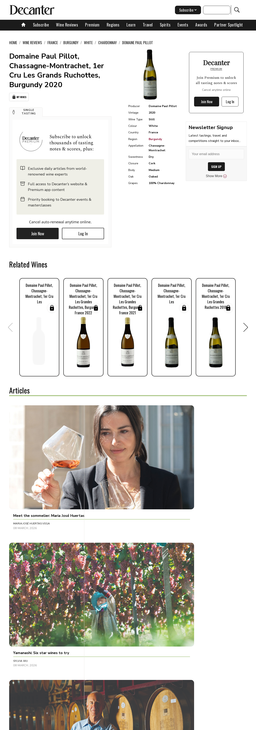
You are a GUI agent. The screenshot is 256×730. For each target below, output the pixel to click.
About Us (53, 725)
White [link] (88, 42)
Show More (216, 176)
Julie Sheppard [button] (180, 541)
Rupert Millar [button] (102, 624)
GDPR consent (193, 725)
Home (13, 42)
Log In (83, 232)
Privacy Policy (137, 725)
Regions (113, 25)
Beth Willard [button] (102, 541)
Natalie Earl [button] (22, 541)
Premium (92, 25)
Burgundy (155, 139)
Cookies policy (112, 725)
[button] (25, 110)
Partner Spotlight (228, 25)
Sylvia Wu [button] (99, 463)
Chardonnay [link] (107, 42)
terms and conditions (165, 725)
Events (183, 25)
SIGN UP (216, 166)
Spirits (165, 25)
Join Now (37, 232)
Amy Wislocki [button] (180, 624)
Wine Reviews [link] (32, 42)
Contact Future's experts (81, 725)
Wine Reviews (67, 25)
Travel (148, 25)
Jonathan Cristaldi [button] (184, 463)
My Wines (18, 96)
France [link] (52, 42)
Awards (201, 25)
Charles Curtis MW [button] (27, 624)
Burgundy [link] (70, 42)
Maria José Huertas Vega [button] (31, 463)
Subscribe (41, 25)
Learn (131, 25)
